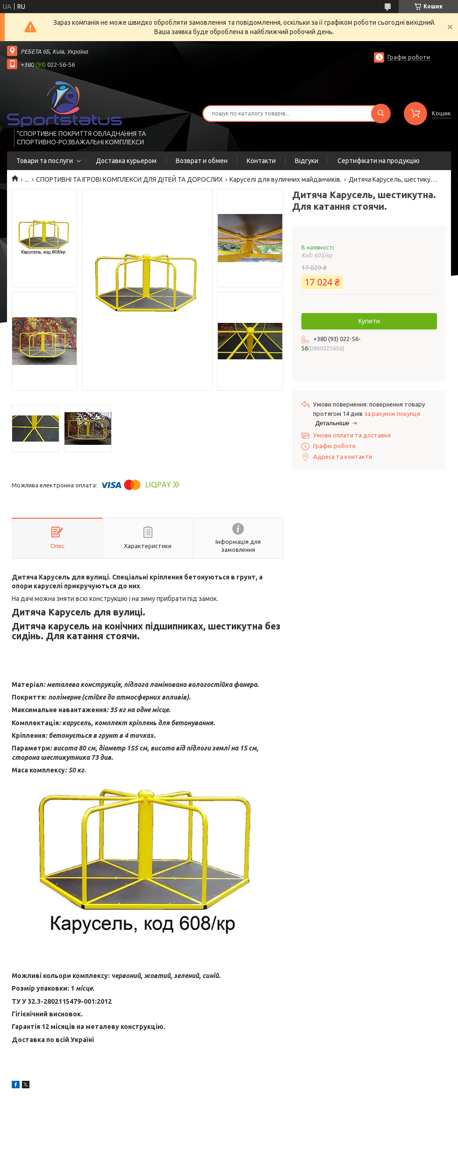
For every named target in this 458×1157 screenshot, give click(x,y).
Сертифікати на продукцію (378, 160)
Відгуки (306, 160)
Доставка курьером (126, 160)
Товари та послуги (44, 160)
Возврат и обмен (202, 160)
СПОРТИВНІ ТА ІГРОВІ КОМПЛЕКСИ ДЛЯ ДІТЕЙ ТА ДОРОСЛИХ (129, 179)
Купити (369, 321)
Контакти (261, 160)
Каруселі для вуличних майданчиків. (285, 179)
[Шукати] (381, 113)
